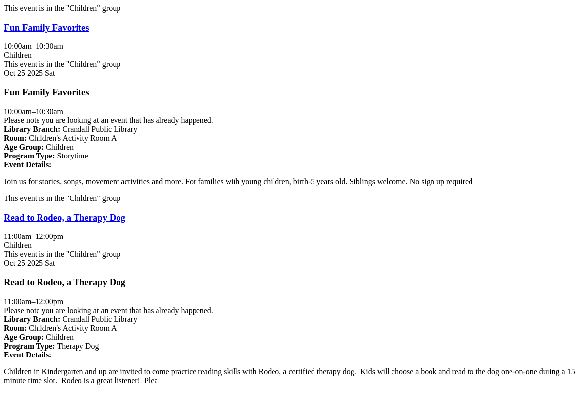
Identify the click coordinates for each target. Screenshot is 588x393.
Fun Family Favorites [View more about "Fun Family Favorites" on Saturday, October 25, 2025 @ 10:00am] (46, 27)
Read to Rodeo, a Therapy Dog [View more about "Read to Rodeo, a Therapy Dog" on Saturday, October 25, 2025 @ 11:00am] (64, 217)
